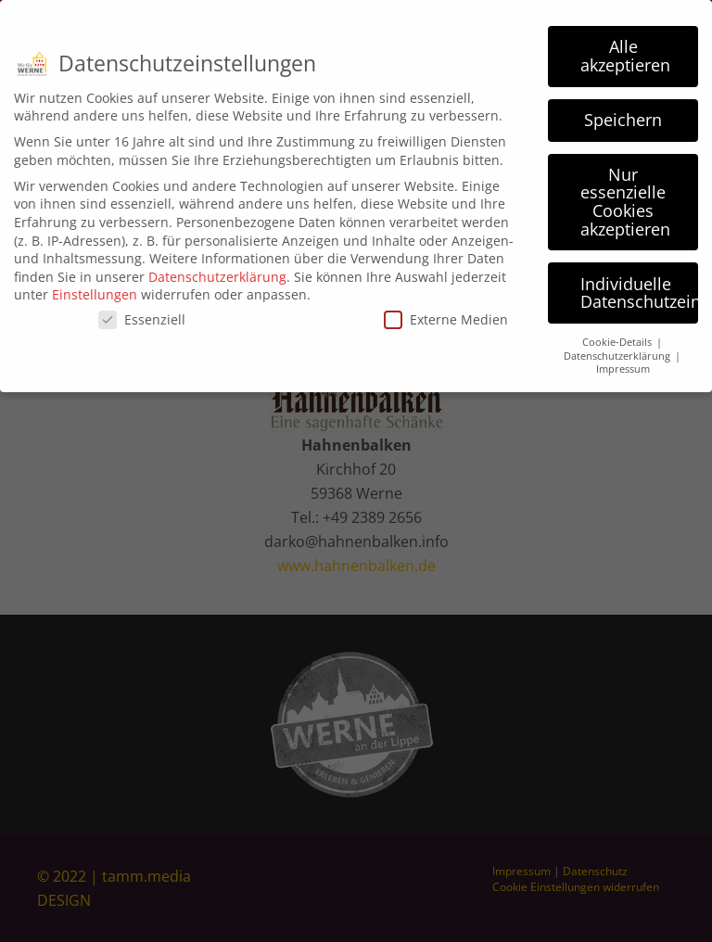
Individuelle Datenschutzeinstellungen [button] (639, 286)
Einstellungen (94, 288)
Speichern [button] (623, 113)
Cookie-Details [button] (618, 335)
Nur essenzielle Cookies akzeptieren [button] (625, 195)
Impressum (623, 362)
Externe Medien (446, 313)
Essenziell (141, 313)
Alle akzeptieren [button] (625, 49)
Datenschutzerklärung (217, 270)
